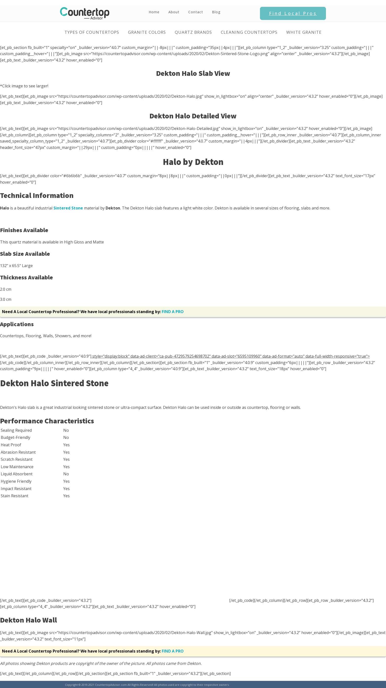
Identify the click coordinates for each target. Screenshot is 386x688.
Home (154, 12)
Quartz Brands (193, 32)
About (173, 12)
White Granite (304, 32)
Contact (195, 12)
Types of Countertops (91, 32)
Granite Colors (147, 32)
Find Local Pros (293, 13)
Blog (216, 12)
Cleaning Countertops (249, 32)
